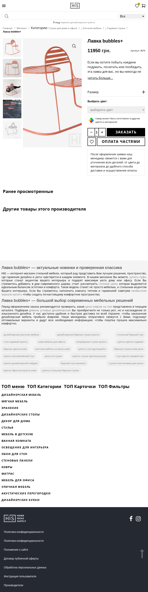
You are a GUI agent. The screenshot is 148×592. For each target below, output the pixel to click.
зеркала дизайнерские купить (78, 22)
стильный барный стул (130, 334)
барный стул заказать (73, 363)
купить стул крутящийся (92, 349)
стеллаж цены (108, 284)
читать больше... (100, 77)
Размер (93, 92)
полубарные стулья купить (91, 341)
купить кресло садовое (130, 341)
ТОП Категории (44, 386)
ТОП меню (13, 386)
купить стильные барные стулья (60, 370)
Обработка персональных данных (25, 567)
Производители (13, 585)
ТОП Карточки (80, 386)
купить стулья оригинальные (89, 356)
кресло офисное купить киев (20, 370)
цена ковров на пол (98, 306)
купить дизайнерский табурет (21, 363)
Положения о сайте (16, 549)
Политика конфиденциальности (24, 531)
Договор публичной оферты (21, 558)
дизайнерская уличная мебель (21, 334)
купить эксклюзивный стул (19, 356)
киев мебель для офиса (51, 341)
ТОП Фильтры (114, 386)
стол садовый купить (15, 341)
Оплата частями (121, 141)
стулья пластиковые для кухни (126, 363)
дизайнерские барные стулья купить (78, 334)
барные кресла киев (15, 349)
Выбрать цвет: (97, 101)
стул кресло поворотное (129, 356)
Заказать (125, 132)
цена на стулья (53, 356)
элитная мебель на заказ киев (52, 349)
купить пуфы (138, 277)
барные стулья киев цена (128, 349)
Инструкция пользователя (20, 576)
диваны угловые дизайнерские (50, 310)
